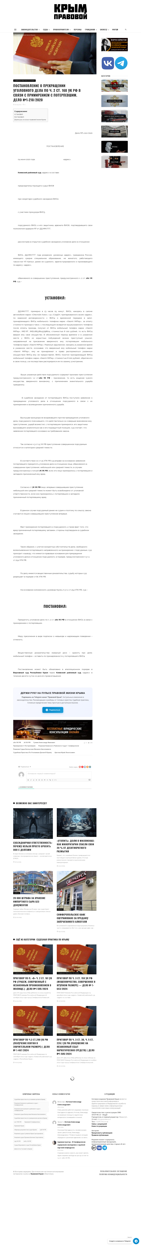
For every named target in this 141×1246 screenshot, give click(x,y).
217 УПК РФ (17, 1122)
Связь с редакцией (99, 1124)
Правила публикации (100, 1135)
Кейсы (16, 837)
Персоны (78, 29)
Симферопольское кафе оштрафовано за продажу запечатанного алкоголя (72, 918)
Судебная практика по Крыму (24, 80)
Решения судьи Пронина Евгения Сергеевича (28, 1137)
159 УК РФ (17, 1141)
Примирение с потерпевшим (24, 746)
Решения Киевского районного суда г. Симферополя (58, 746)
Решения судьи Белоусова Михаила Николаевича (32, 749)
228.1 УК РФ (27, 1141)
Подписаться (53, 710)
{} (52, 780)
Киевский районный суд (29, 172)
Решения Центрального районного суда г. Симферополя (27, 1109)
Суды (45, 29)
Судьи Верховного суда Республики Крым (27, 1145)
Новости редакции (99, 1126)
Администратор (64, 1142)
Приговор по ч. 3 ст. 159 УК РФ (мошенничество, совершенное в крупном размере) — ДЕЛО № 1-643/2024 (76, 983)
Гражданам (90, 29)
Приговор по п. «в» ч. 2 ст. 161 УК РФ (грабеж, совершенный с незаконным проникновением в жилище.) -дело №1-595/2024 (32, 983)
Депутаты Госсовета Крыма (23, 1149)
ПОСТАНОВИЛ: (19, 117)
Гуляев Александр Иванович (44, 742)
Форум (115, 29)
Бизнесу (103, 29)
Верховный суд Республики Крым (30, 673)
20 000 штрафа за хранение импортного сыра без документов (29, 901)
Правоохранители (61, 29)
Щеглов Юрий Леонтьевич (65, 752)
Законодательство (29, 29)
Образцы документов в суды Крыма (25, 1129)
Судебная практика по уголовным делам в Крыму (32, 752)
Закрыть (130, 1237)
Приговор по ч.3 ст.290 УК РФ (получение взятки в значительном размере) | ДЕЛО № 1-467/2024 (31, 1045)
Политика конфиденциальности (113, 1174)
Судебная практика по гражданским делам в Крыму (30, 1118)
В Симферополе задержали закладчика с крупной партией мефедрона (71, 1145)
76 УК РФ (43, 471)
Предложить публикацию (102, 1133)
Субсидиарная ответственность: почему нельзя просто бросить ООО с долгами (32, 846)
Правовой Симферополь (32, 1122)
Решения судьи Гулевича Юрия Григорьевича (28, 1133)
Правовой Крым (19, 1126)
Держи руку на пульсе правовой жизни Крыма (30, 119)
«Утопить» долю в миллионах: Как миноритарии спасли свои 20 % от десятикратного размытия (75, 846)
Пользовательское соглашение (113, 1171)
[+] (55, 780)
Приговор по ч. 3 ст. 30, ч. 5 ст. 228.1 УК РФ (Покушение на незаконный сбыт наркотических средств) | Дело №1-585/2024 (75, 1046)
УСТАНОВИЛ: (18, 114)
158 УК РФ (43, 1129)
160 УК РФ (44, 378)
